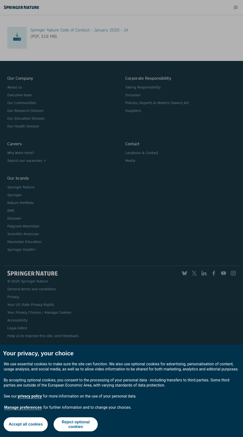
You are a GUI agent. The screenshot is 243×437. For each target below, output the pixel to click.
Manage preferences (23, 407)
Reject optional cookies (76, 424)
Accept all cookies (26, 424)
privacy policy (30, 396)
